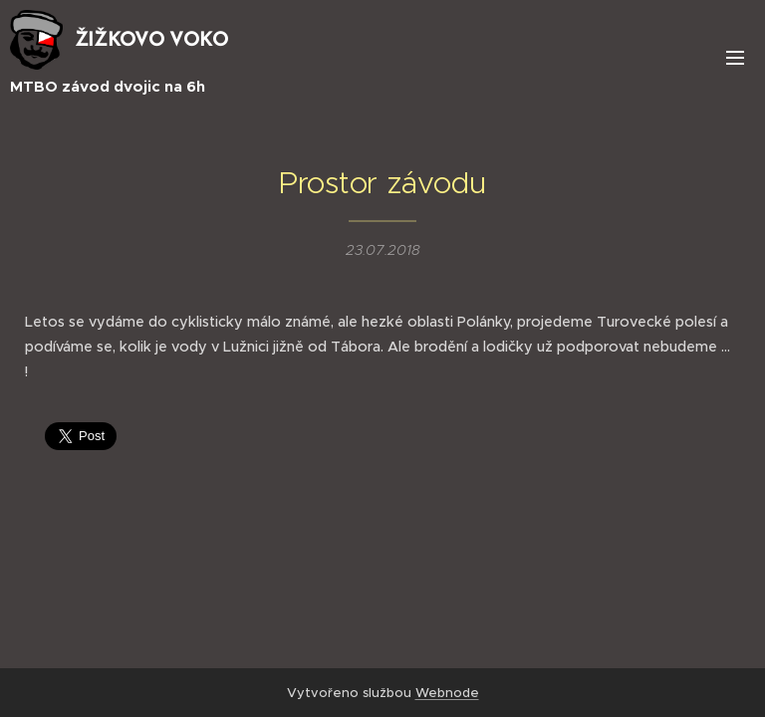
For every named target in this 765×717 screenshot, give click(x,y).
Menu (735, 58)
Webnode (447, 692)
